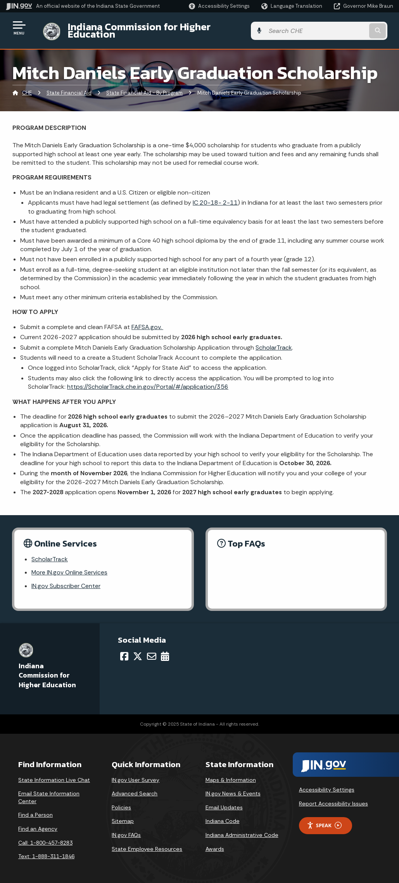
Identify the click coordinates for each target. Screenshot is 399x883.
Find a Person (35, 809)
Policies (121, 801)
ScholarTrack (274, 341)
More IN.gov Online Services (69, 567)
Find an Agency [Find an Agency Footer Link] (37, 823)
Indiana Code (223, 815)
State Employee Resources (147, 843)
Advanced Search (134, 788)
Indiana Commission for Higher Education (157, 27)
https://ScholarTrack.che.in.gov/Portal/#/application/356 (147, 381)
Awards (215, 843)
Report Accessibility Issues (333, 798)
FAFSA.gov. (147, 321)
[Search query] (350, 27)
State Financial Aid (69, 87)
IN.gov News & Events (233, 788)
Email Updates (224, 801)
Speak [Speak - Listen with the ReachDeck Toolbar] (324, 820)
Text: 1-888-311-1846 (46, 851)
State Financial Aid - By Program (144, 87)
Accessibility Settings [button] (326, 784)
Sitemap (123, 815)
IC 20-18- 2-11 (215, 197)
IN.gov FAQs (126, 829)
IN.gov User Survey (135, 774)
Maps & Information (231, 774)
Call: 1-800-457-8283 (45, 837)
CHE (27, 87)
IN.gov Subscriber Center (65, 581)
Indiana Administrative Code (242, 829)
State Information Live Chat (54, 774)
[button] (219, 6)
